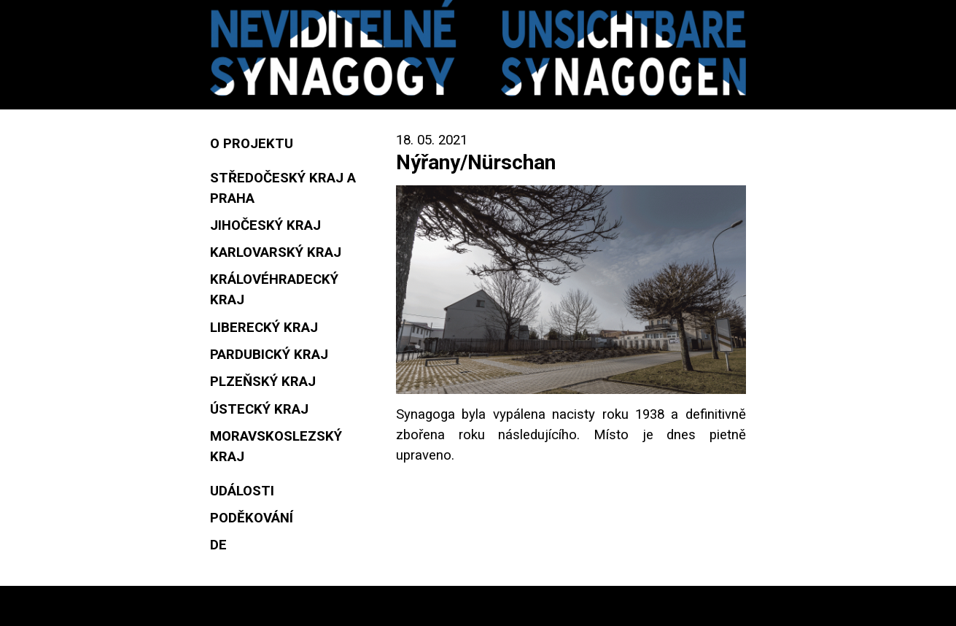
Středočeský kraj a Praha (283, 188)
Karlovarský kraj (275, 252)
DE (218, 545)
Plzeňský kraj (263, 382)
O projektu (251, 144)
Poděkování (251, 518)
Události (242, 491)
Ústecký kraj (259, 409)
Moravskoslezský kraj (276, 446)
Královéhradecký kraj (274, 289)
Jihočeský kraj (265, 225)
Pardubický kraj (269, 355)
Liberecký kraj (264, 328)
